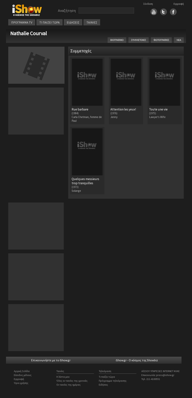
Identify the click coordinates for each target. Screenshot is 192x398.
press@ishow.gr (165, 375)
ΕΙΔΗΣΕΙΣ (73, 22)
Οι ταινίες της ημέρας (68, 384)
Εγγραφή (179, 3)
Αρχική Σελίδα (22, 371)
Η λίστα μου (63, 376)
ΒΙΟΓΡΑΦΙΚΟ (117, 40)
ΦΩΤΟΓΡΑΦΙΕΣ (161, 40)
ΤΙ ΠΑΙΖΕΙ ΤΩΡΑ (49, 22)
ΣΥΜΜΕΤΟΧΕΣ (138, 40)
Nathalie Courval (28, 33)
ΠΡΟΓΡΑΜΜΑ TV (21, 22)
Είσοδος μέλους (23, 375)
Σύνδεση (148, 3)
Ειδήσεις (103, 384)
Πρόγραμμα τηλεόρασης (113, 380)
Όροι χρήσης (21, 383)
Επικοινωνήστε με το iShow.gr (50, 360)
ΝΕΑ (179, 40)
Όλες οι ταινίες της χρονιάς (72, 380)
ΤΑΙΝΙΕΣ (91, 22)
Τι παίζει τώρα (107, 376)
